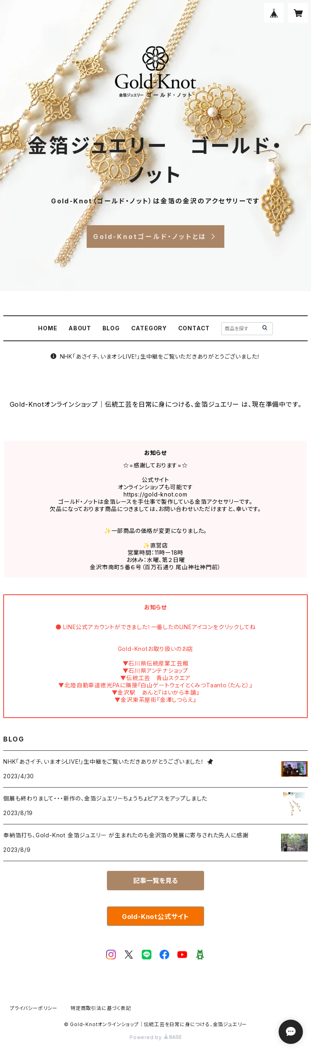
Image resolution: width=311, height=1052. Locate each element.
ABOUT (79, 328)
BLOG (111, 328)
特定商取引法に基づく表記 (100, 1008)
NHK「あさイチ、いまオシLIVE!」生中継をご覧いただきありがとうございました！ (156, 356)
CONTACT (194, 328)
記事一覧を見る (155, 881)
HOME (47, 328)
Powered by (155, 1037)
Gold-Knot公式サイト (155, 917)
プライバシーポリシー (34, 1008)
